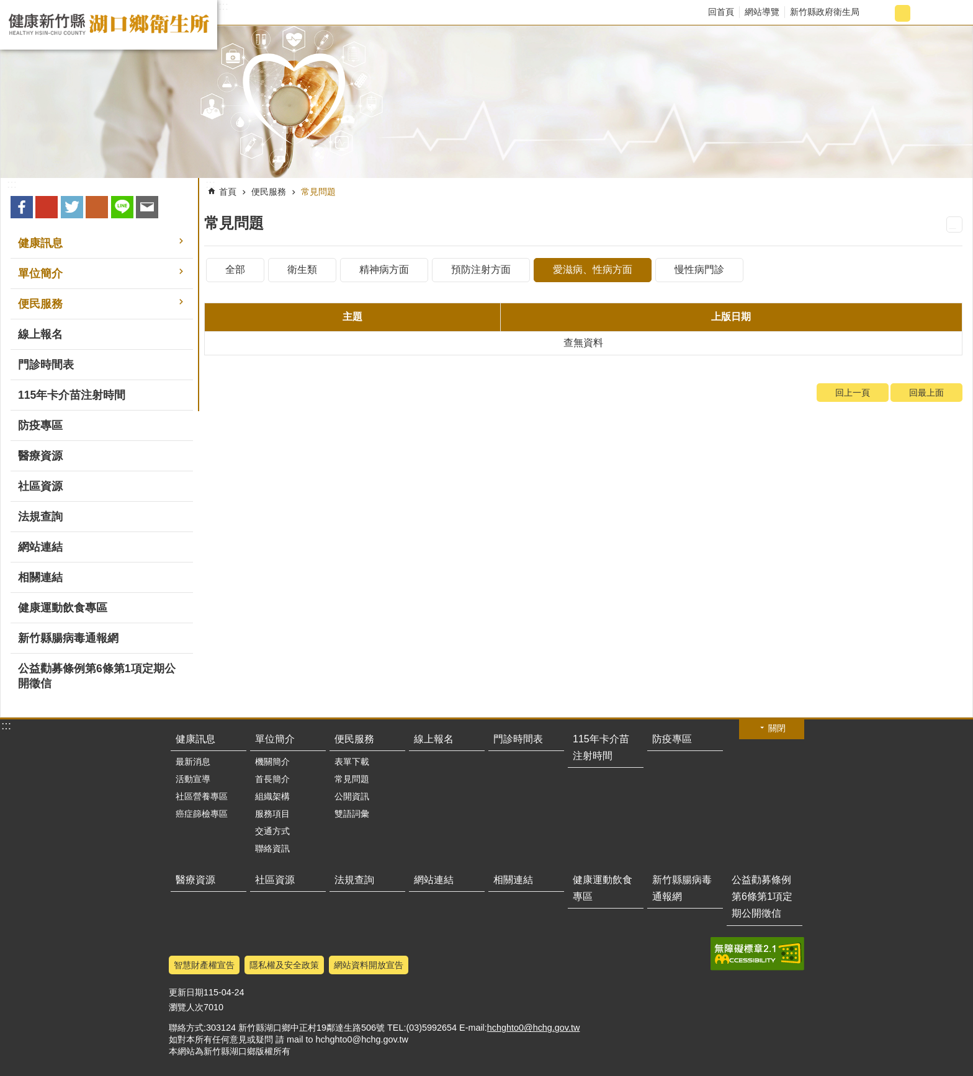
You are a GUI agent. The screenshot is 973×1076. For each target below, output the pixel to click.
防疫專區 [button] (40, 425)
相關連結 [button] (40, 577)
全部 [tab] (235, 269)
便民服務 (268, 192)
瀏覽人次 (186, 1007)
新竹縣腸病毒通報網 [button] (68, 638)
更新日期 (186, 992)
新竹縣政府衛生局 (824, 12)
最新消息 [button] (193, 762)
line (122, 207)
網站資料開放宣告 (368, 965)
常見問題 (318, 192)
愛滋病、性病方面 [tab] (592, 269)
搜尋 (952, 13)
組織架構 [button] (272, 796)
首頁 (227, 192)
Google (46, 207)
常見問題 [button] (351, 779)
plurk (97, 207)
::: (223, 6)
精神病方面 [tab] (384, 269)
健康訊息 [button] (40, 243)
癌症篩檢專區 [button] (202, 814)
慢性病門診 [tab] (699, 269)
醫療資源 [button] (40, 456)
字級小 (882, 13)
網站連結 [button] (40, 547)
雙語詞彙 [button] (351, 814)
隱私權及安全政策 (284, 965)
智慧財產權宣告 (204, 965)
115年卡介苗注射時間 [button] (71, 395)
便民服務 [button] (40, 304)
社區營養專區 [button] (202, 796)
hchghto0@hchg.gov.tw (533, 1028)
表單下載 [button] (351, 762)
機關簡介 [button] (272, 762)
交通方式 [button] (272, 831)
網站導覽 (762, 12)
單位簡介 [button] (40, 273)
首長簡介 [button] (272, 779)
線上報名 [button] (40, 334)
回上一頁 (852, 393)
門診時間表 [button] (46, 364)
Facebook (22, 207)
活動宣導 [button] (193, 779)
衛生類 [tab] (302, 269)
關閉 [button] (777, 728)
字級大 (923, 13)
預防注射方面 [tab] (481, 269)
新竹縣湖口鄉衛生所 (108, 25)
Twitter (72, 207)
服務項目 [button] (272, 814)
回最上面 (926, 393)
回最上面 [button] (788, 1068)
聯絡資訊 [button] (272, 848)
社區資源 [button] (40, 486)
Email (147, 207)
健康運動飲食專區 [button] (62, 608)
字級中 (902, 13)
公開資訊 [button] (351, 796)
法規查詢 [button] (40, 516)
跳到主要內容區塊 (6, 6)
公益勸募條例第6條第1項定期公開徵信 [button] (97, 676)
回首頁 (721, 12)
